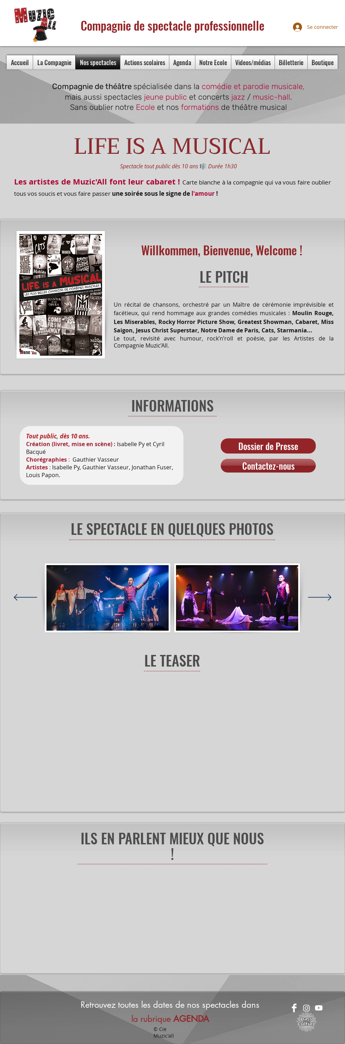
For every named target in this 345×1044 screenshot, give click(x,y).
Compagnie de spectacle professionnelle (172, 25)
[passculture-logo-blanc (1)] (306, 1022)
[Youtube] (318, 1008)
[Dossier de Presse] (268, 446)
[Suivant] (320, 598)
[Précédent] (25, 598)
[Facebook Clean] (294, 1008)
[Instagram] (306, 1008)
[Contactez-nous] (268, 466)
